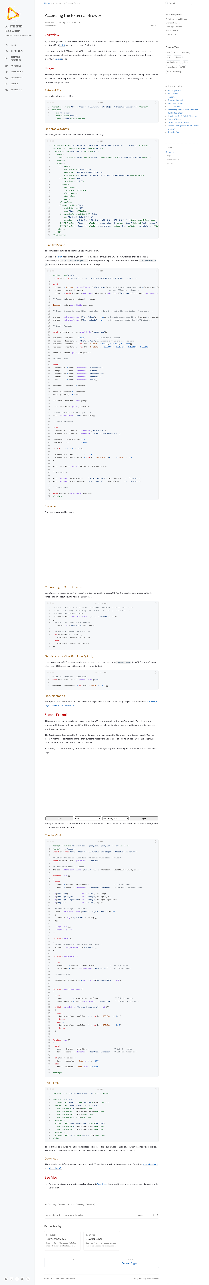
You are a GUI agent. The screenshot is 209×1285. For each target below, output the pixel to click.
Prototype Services (174, 26)
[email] (22, 1279)
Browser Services (173, 23)
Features (172, 96)
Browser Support (175, 100)
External (62, 1204)
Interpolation (172, 67)
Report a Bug (174, 132)
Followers (177, 57)
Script (62, 45)
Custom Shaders (175, 119)
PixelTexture (171, 34)
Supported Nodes (175, 103)
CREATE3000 (52, 26)
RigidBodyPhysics (173, 62)
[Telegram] (153, 1215)
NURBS (182, 67)
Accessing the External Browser (183, 109)
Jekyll (156, 1279)
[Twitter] (145, 1215)
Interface (90, 1204)
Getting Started (175, 90)
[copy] (156, 102)
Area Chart (102, 1184)
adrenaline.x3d (55, 1168)
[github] (11, 1279)
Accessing (52, 1204)
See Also (169, 162)
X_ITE (169, 57)
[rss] (28, 1279)
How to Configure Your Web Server (183, 125)
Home (47, 3)
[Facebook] (149, 1215)
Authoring (80, 1204)
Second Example (172, 158)
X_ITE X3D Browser (14, 28)
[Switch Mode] (6, 1279)
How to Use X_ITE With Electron (182, 116)
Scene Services (172, 30)
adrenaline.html (150, 1164)
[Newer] (130, 1262)
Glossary (171, 128)
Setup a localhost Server (179, 122)
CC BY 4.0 (69, 1215)
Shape (185, 62)
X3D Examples (174, 106)
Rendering (186, 52)
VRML (169, 52)
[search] (180, 3)
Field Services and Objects (177, 19)
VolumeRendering (174, 72)
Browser (71, 1204)
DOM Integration (175, 112)
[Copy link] (157, 1215)
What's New (173, 93)
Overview (170, 150)
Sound (176, 52)
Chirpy (143, 1279)
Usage (168, 154)
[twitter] (17, 1279)
